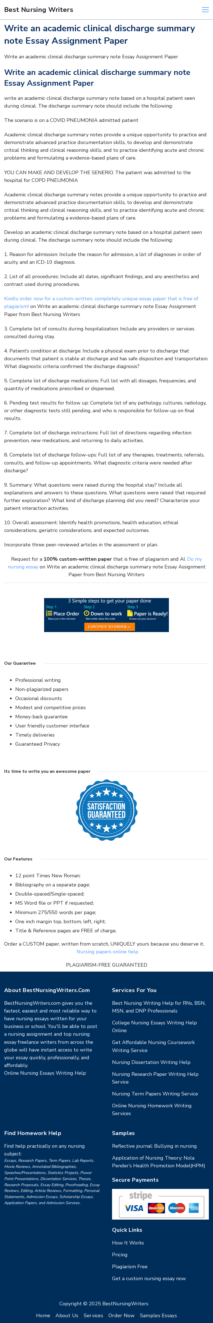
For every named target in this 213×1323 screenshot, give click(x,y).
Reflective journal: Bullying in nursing (154, 1146)
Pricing (120, 1254)
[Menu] (205, 10)
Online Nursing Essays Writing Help (45, 1073)
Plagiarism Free (130, 1266)
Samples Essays (158, 1315)
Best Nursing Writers (38, 9)
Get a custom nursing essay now (149, 1278)
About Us (66, 1315)
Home (43, 1315)
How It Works (128, 1243)
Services (93, 1315)
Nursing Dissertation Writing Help (151, 1062)
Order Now (121, 1315)
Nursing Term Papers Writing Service (155, 1093)
